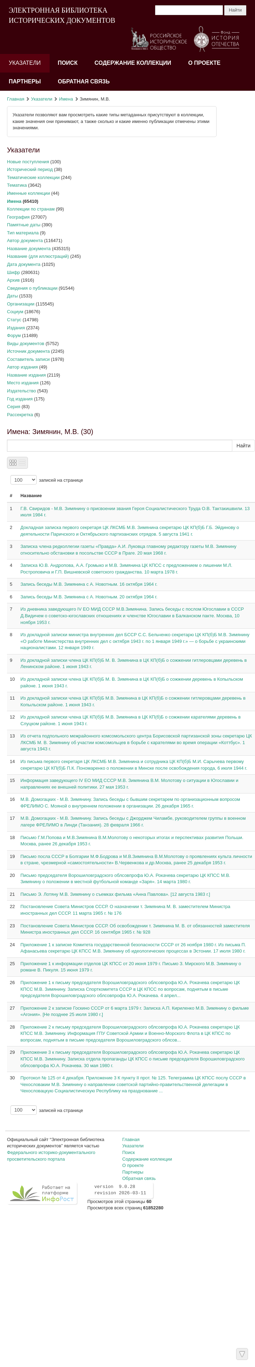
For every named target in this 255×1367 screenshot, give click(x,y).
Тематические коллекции (33, 177)
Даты (12, 295)
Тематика (17, 185)
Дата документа (24, 264)
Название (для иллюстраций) (38, 256)
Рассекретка (20, 414)
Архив (13, 280)
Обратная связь (84, 81)
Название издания (26, 375)
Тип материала (23, 232)
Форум (14, 335)
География (18, 217)
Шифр (13, 272)
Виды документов (25, 343)
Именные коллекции (28, 193)
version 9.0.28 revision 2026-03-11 (120, 1190)
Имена (66, 99)
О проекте (204, 63)
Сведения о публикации (32, 288)
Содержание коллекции (133, 63)
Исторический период (30, 169)
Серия (13, 406)
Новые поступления (28, 161)
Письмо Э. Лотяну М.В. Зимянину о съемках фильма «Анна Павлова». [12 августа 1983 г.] (115, 894)
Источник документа (28, 351)
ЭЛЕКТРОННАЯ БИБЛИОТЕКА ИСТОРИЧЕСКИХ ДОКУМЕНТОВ (62, 15)
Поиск (68, 63)
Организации (21, 304)
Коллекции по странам (30, 209)
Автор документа (25, 240)
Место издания (23, 382)
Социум (15, 311)
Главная (15, 99)
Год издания (20, 398)
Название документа (29, 248)
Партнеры (25, 81)
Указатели (25, 63)
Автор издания (22, 367)
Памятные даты (24, 224)
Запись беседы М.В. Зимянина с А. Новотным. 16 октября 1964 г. (88, 584)
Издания (16, 327)
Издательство (21, 390)
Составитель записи (28, 359)
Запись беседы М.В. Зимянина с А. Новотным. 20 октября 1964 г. (88, 596)
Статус (14, 319)
